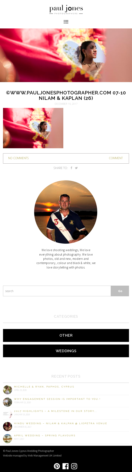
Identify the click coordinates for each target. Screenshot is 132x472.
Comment (116, 158)
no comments (18, 158)
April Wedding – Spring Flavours (45, 435)
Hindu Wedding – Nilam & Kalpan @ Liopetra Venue (60, 423)
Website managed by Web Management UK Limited (32, 455)
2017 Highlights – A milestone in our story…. (55, 411)
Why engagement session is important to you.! (57, 399)
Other (66, 335)
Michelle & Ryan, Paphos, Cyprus (44, 386)
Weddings (66, 351)
